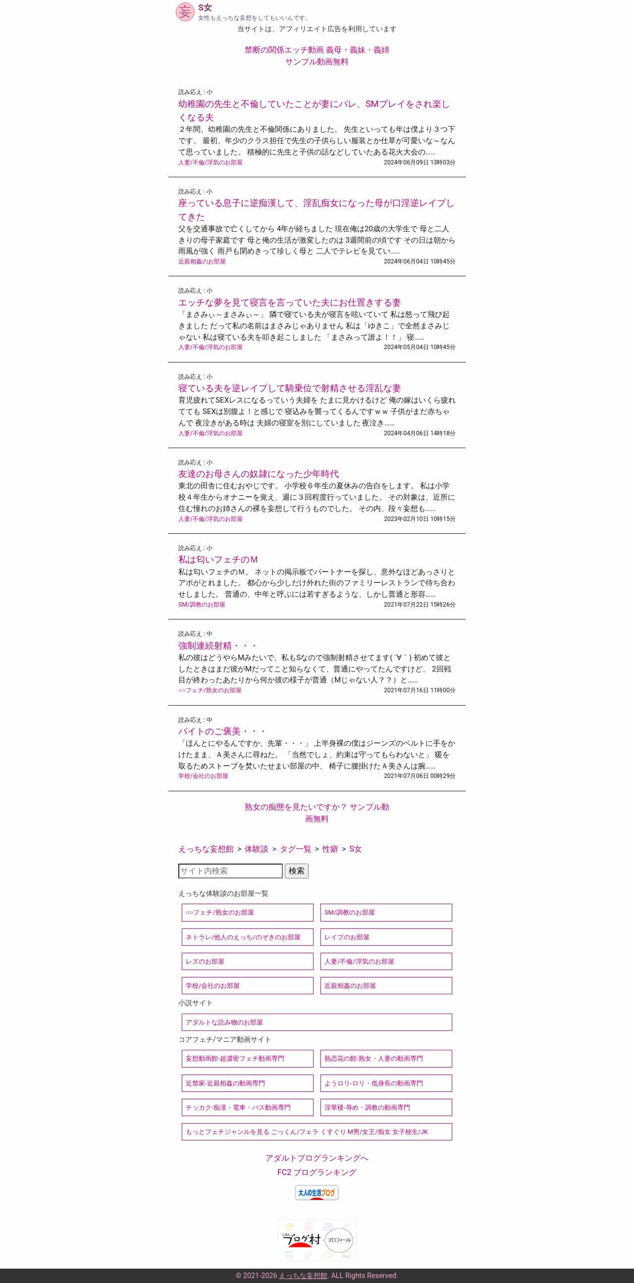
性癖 (330, 849)
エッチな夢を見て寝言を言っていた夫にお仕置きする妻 (289, 302)
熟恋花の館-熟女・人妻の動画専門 (373, 1058)
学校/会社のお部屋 (203, 775)
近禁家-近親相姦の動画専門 (225, 1083)
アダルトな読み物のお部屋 (224, 1022)
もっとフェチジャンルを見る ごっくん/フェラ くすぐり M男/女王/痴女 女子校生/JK (307, 1131)
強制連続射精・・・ (218, 645)
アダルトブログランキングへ (317, 1158)
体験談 (256, 849)
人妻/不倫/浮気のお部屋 (210, 162)
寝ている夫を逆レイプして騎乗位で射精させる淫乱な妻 (289, 388)
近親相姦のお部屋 (202, 261)
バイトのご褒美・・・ (222, 731)
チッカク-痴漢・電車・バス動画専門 (238, 1107)
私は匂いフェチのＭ (218, 559)
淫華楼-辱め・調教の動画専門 (367, 1107)
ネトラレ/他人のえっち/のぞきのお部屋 (243, 937)
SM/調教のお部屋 (201, 604)
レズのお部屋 (205, 961)
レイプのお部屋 (347, 937)
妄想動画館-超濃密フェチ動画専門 (235, 1058)
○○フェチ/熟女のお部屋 (210, 690)
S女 (356, 849)
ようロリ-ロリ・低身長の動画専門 (373, 1083)
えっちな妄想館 (206, 849)
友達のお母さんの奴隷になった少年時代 (258, 473)
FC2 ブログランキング (317, 1172)
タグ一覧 (296, 849)
